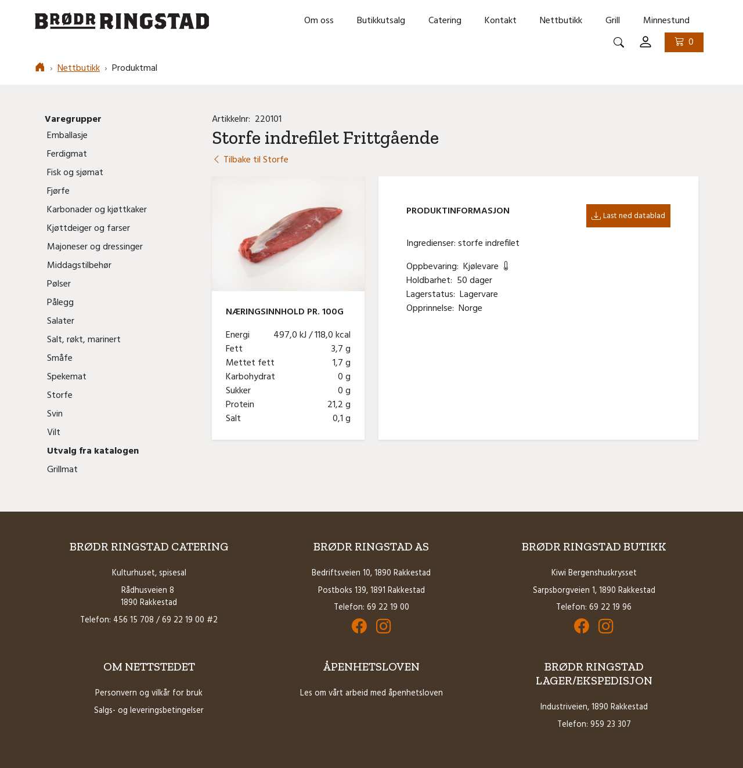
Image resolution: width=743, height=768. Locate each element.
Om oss (319, 20)
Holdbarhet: (431, 281)
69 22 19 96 (610, 607)
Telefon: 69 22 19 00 (371, 607)
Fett (236, 349)
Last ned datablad (628, 216)
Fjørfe (58, 191)
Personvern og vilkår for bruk (149, 693)
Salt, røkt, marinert (84, 339)
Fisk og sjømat (75, 172)
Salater (60, 321)
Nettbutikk (561, 20)
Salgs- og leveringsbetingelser (149, 711)
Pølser (59, 284)
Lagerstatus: (433, 295)
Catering (444, 20)
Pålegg (60, 302)
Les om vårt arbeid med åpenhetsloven (371, 693)
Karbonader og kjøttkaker (97, 210)
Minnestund (666, 20)
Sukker (240, 391)
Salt (236, 419)
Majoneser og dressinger (95, 247)
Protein (242, 405)
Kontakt (501, 20)
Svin (55, 414)
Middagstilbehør (79, 265)
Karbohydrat (253, 377)
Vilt (53, 432)
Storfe (60, 395)
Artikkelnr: (233, 119)
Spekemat (66, 377)
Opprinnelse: (432, 309)
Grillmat (62, 469)
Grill (612, 20)
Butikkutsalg (381, 20)
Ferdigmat (67, 154)
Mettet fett (252, 363)
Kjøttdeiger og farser (88, 228)
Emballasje (67, 135)
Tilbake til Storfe (250, 160)
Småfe (60, 358)
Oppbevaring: (434, 267)
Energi (240, 335)
